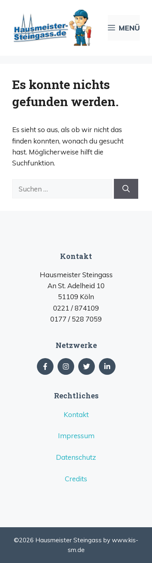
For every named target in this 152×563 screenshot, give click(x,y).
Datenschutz (76, 457)
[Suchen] (126, 189)
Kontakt (76, 414)
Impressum (76, 435)
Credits (76, 478)
